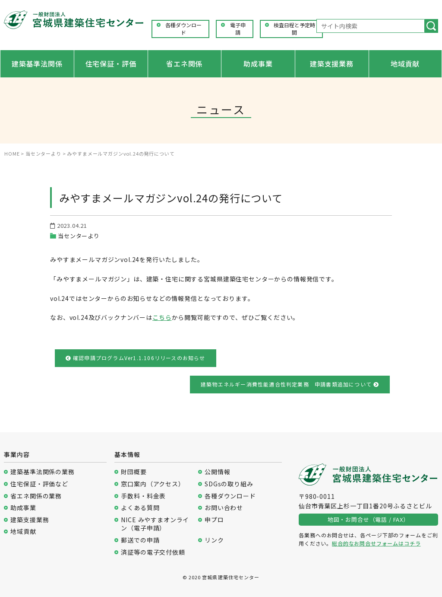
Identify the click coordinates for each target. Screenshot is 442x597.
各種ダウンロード (183, 29)
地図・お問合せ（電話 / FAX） (368, 519)
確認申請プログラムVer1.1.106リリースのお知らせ (135, 357)
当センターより (79, 236)
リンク (214, 540)
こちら (162, 317)
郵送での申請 (140, 540)
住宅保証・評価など (39, 484)
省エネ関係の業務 (36, 496)
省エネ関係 (184, 63)
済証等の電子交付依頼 (153, 552)
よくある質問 (140, 508)
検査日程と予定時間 (294, 29)
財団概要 (133, 472)
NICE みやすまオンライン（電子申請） (155, 524)
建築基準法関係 (37, 63)
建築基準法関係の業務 (42, 472)
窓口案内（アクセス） (152, 484)
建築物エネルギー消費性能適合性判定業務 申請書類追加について (290, 384)
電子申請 (238, 29)
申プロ (214, 520)
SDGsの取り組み (229, 484)
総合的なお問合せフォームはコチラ (376, 543)
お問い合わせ (224, 508)
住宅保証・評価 (110, 63)
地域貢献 (405, 63)
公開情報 (217, 472)
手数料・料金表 (143, 496)
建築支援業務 (332, 63)
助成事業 (257, 63)
